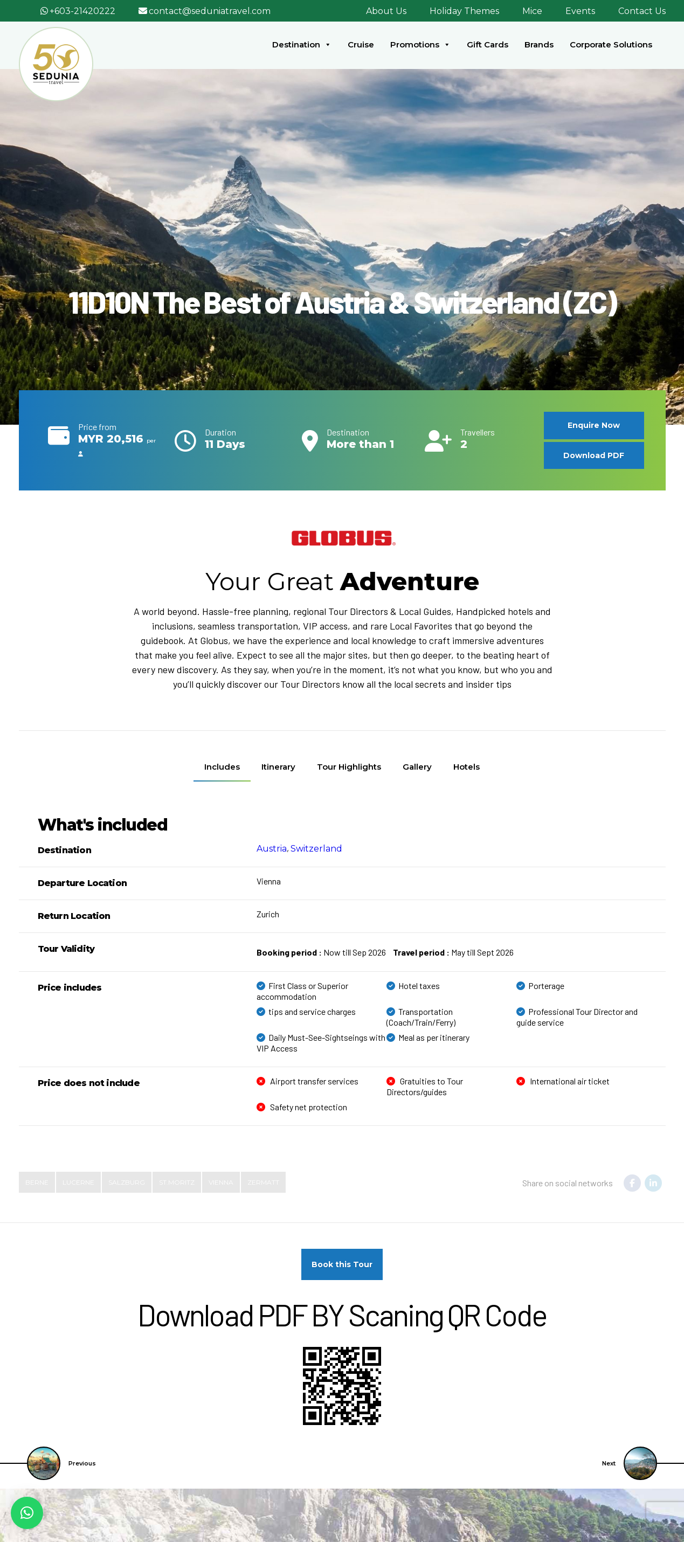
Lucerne (78, 1182)
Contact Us (642, 11)
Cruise (361, 44)
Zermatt (263, 1182)
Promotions (420, 44)
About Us (386, 11)
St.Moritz (177, 1182)
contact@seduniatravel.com (210, 11)
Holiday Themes (464, 11)
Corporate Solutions (611, 44)
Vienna (221, 1182)
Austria (272, 848)
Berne (37, 1182)
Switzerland (316, 848)
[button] (27, 1513)
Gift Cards (487, 44)
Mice (532, 11)
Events (580, 11)
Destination (301, 44)
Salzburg (126, 1182)
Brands (539, 44)
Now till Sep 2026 (321, 951)
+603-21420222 (82, 11)
